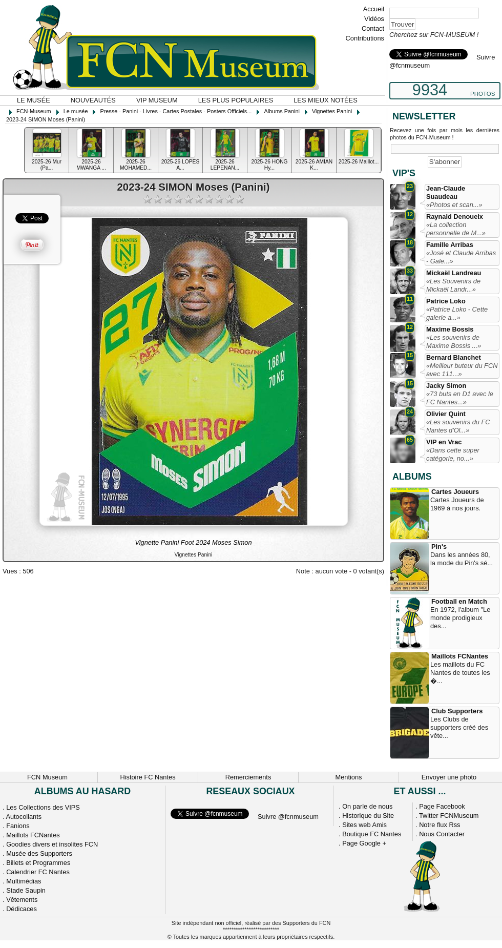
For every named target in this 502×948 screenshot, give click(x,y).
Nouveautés (93, 100)
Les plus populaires (236, 100)
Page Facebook (442, 806)
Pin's (439, 546)
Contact (373, 28)
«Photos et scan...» (454, 205)
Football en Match (459, 601)
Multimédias (23, 881)
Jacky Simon (446, 385)
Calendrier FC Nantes (38, 872)
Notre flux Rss (439, 825)
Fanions (18, 826)
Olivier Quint (446, 414)
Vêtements (21, 899)
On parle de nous (367, 806)
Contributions (365, 38)
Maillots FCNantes (459, 656)
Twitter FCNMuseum (449, 815)
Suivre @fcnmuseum (288, 816)
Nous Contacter (442, 834)
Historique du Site (368, 815)
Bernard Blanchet (453, 357)
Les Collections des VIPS (43, 807)
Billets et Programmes (38, 863)
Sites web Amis (364, 825)
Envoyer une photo (449, 777)
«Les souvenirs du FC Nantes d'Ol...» (458, 426)
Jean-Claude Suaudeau (445, 192)
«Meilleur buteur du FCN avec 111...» (461, 370)
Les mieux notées (325, 100)
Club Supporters (457, 711)
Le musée (33, 100)
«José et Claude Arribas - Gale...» (461, 257)
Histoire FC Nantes (147, 777)
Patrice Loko (446, 301)
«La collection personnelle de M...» (456, 229)
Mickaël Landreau (453, 273)
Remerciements (248, 777)
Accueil (373, 9)
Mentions (349, 777)
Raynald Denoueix (454, 216)
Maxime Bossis (449, 329)
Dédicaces (21, 909)
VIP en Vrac (444, 442)
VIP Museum (157, 100)
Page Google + (364, 843)
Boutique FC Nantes (371, 834)
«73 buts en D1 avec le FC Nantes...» (459, 398)
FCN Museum (47, 777)
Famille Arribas (449, 245)
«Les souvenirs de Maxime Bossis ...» (453, 341)
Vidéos (374, 19)
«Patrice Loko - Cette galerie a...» (457, 313)
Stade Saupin (26, 890)
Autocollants (23, 816)
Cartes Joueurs (455, 492)
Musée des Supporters (39, 853)
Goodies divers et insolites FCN (52, 844)
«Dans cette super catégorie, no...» (452, 454)
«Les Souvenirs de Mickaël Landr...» (453, 285)
